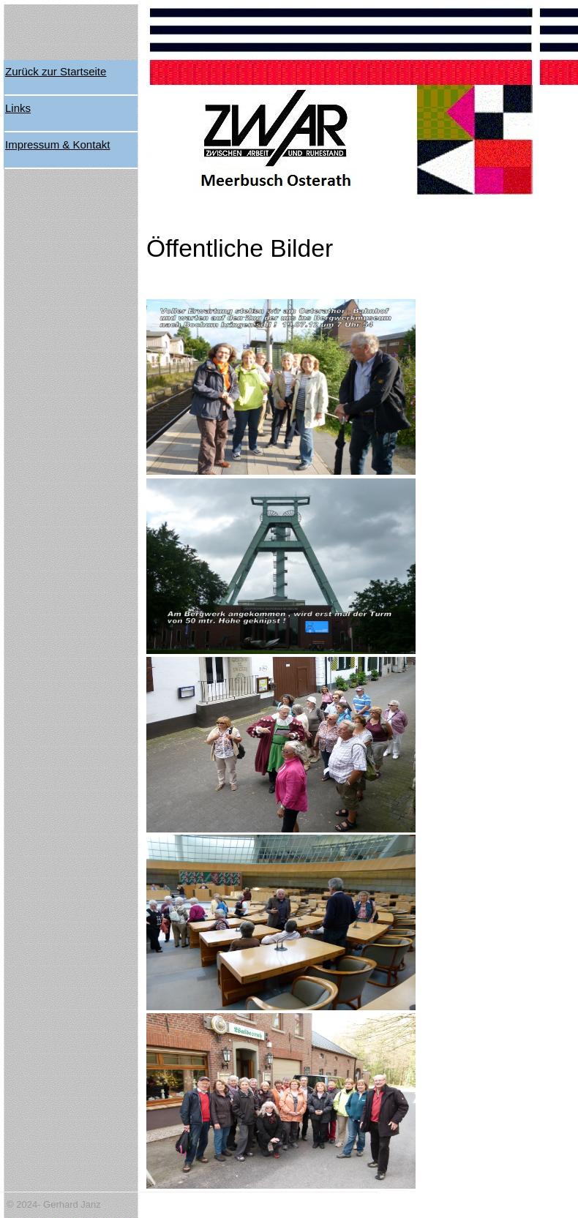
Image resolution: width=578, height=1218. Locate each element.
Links (18, 108)
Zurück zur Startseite (55, 71)
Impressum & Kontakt (57, 144)
